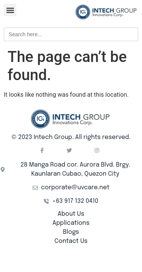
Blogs (71, 232)
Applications (71, 223)
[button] (10, 10)
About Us (71, 214)
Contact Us (71, 241)
